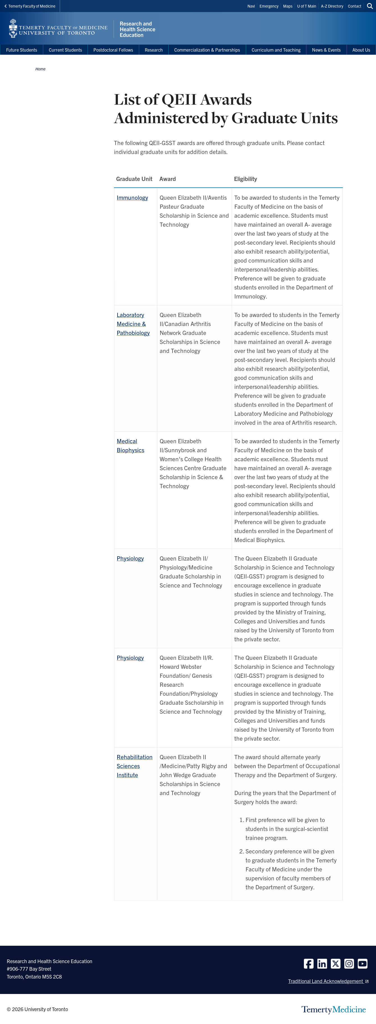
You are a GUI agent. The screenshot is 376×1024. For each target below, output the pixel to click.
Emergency (269, 5)
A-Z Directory (332, 5)
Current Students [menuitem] (65, 49)
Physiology (130, 657)
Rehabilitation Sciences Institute (135, 765)
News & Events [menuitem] (326, 49)
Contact (354, 5)
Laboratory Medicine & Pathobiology (133, 323)
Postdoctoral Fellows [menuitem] (113, 49)
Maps (287, 5)
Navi (251, 5)
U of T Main (306, 5)
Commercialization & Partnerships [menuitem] (207, 49)
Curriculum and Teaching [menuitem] (276, 49)
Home (40, 68)
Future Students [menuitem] (21, 49)
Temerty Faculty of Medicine (29, 5)
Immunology (132, 197)
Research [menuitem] (154, 49)
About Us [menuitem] (361, 49)
